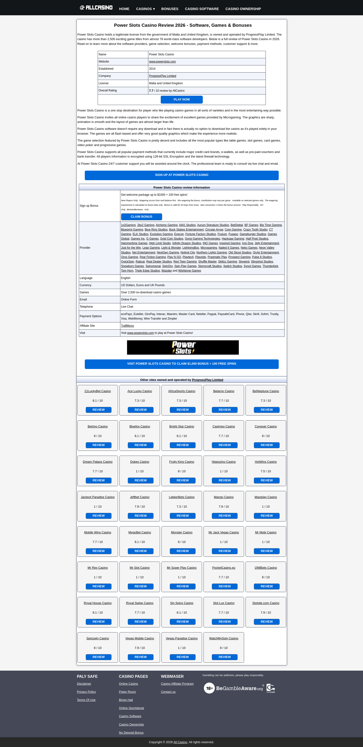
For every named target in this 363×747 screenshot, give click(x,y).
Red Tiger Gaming (185, 261)
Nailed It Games (229, 247)
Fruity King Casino (181, 461)
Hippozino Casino (224, 461)
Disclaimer (84, 683)
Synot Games (252, 266)
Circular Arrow (214, 229)
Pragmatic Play (217, 257)
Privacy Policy (86, 692)
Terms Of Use (86, 700)
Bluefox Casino (139, 426)
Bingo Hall (126, 700)
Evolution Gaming (161, 234)
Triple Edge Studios (147, 270)
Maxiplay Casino (266, 497)
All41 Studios (187, 225)
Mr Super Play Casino (182, 567)
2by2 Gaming (145, 225)
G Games (152, 238)
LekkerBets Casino (181, 497)
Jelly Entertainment (267, 243)
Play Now (182, 99)
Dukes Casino (139, 461)
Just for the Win (131, 247)
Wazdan (166, 270)
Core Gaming (233, 229)
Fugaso (233, 234)
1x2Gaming (128, 225)
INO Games (210, 243)
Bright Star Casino (181, 426)
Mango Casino (224, 497)
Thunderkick (270, 266)
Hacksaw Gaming (233, 238)
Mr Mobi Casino (266, 532)
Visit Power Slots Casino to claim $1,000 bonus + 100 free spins (181, 363)
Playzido (200, 257)
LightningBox (190, 247)
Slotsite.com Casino (265, 603)
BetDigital (237, 225)
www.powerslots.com (162, 61)
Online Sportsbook (131, 708)
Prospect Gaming (239, 257)
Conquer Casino (266, 426)
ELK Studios (140, 234)
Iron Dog (247, 243)
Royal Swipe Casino (140, 603)
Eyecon (179, 234)
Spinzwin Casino (97, 638)
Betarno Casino (223, 391)
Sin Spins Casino (181, 603)
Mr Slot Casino (140, 567)
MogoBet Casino (139, 532)
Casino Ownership (243, 9)
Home (124, 9)
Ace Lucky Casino (140, 391)
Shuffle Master (207, 261)
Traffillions (127, 325)
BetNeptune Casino (266, 391)
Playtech (188, 257)
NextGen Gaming (168, 252)
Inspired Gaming (229, 243)
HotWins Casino (266, 461)
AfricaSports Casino (181, 391)
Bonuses (169, 9)
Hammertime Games (134, 243)
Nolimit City (188, 252)
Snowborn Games (132, 266)
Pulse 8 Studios (262, 257)
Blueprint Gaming (132, 229)
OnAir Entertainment (266, 252)
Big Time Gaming (271, 225)
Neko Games (249, 247)
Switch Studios (232, 266)
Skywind (244, 261)
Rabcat (140, 261)
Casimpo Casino (224, 426)
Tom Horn (127, 270)
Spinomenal (152, 266)
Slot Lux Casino (224, 603)
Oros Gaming (129, 257)
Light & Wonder (171, 247)
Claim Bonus (141, 216)
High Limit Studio (160, 243)
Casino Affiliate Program (177, 683)
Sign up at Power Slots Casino (181, 175)
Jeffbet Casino (139, 497)
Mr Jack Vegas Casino (223, 532)
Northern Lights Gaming (212, 252)
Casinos (144, 9)
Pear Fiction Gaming (153, 257)
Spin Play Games (185, 266)
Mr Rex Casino (98, 567)
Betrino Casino (98, 426)
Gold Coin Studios (171, 238)
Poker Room (127, 692)
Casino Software (202, 9)
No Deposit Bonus (131, 732)
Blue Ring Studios (156, 229)
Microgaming (209, 247)
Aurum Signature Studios (213, 225)
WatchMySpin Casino (223, 638)
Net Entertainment (143, 252)
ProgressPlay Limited (162, 76)
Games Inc (138, 238)
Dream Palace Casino (97, 461)
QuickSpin (127, 261)
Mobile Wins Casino (97, 532)
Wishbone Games (189, 270)
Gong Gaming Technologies (202, 238)
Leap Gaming (151, 247)
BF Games (251, 225)
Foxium (222, 234)
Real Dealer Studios (159, 261)
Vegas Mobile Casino (139, 638)
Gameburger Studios (253, 234)
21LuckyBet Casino (98, 391)
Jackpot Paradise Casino (98, 497)
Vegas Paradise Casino (182, 638)
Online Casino (128, 683)
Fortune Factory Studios (200, 234)
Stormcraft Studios (210, 266)
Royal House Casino (98, 603)
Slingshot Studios (262, 261)
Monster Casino (181, 532)
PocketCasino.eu (223, 567)
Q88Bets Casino (266, 567)
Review (99, 409)
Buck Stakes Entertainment (186, 229)
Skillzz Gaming (227, 261)
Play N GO (174, 257)
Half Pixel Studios (257, 238)
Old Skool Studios (240, 252)
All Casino (180, 742)
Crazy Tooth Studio (255, 229)
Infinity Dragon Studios (186, 243)
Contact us (168, 692)
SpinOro (167, 266)
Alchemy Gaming (166, 225)
